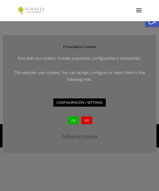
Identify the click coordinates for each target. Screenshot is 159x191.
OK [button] (73, 120)
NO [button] (87, 120)
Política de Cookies (80, 136)
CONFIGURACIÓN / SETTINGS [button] (79, 102)
